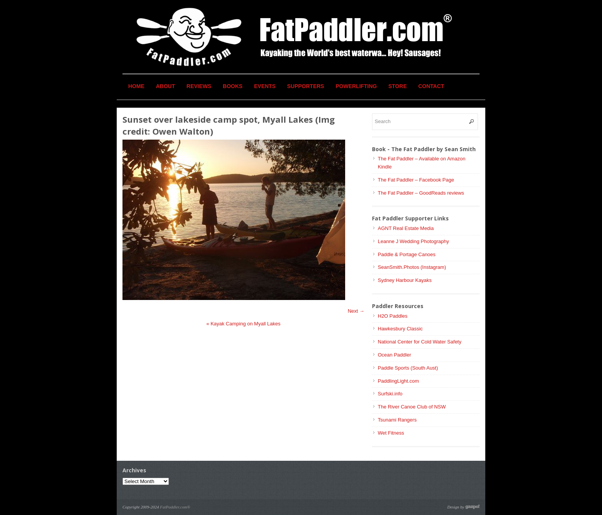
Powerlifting (356, 86)
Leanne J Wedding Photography (413, 241)
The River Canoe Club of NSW (412, 407)
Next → (356, 311)
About (165, 86)
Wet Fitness (391, 433)
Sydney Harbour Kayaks (405, 280)
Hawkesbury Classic (400, 329)
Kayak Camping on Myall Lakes (244, 324)
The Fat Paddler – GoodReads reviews (421, 193)
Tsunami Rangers (397, 420)
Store (398, 86)
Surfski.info (390, 394)
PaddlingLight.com (398, 381)
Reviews (199, 86)
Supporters (305, 86)
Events (265, 86)
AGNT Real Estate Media (406, 228)
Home (136, 86)
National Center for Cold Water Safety (419, 342)
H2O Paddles (392, 316)
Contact (431, 86)
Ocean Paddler (394, 355)
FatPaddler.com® (175, 507)
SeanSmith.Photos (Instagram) (412, 267)
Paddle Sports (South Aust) (408, 368)
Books (232, 86)
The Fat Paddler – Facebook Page (416, 180)
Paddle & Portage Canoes (406, 254)
